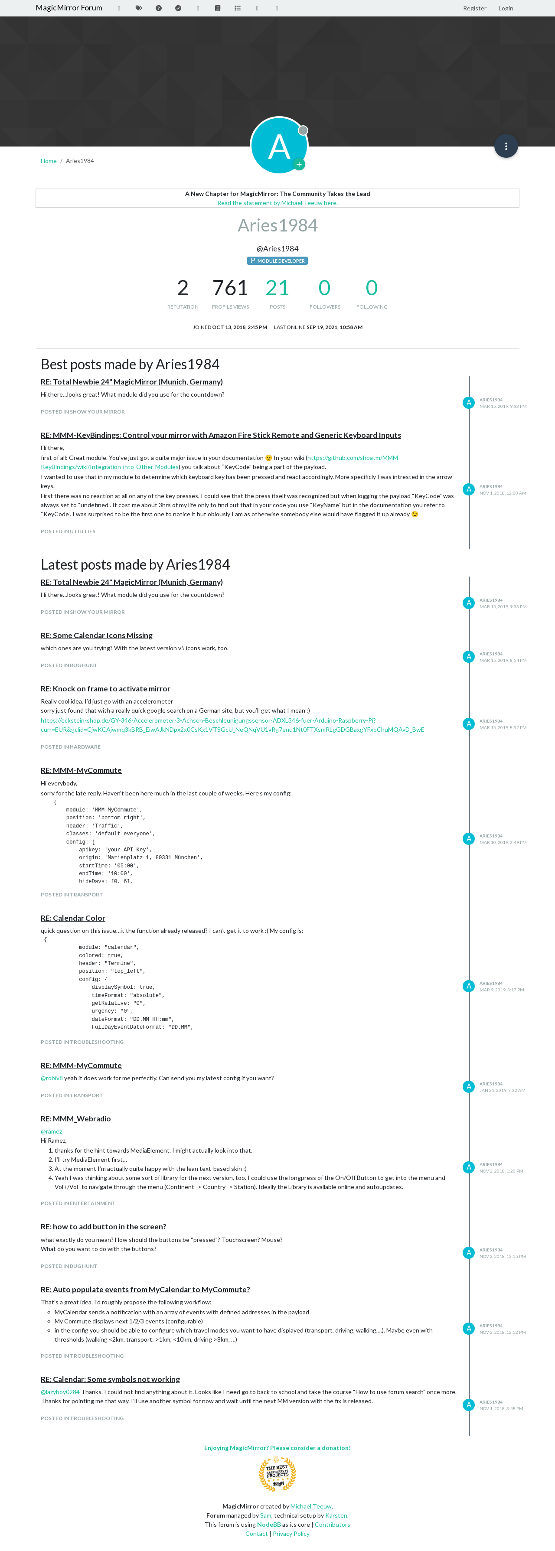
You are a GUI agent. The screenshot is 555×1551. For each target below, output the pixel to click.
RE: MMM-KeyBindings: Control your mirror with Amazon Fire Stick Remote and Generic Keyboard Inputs (221, 435)
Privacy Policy (291, 1533)
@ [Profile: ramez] (51, 1131)
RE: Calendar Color (73, 917)
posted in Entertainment (78, 1203)
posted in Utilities (68, 531)
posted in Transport (72, 894)
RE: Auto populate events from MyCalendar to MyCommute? (145, 1289)
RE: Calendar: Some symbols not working (110, 1379)
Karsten (336, 1515)
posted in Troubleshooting (82, 1042)
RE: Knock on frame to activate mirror (105, 688)
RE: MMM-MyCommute (81, 770)
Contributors (332, 1524)
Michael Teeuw (311, 1506)
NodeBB (269, 1524)
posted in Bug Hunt (69, 665)
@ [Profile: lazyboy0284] (60, 1391)
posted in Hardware (71, 746)
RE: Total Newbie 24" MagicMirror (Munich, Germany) (132, 381)
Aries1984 (491, 399)
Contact (256, 1533)
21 (277, 287)
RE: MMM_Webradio (76, 1118)
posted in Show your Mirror (83, 411)
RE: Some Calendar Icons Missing (97, 635)
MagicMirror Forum (69, 7)
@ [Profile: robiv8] (52, 1078)
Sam (265, 1515)
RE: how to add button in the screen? (103, 1226)
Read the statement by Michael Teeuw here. (277, 202)
